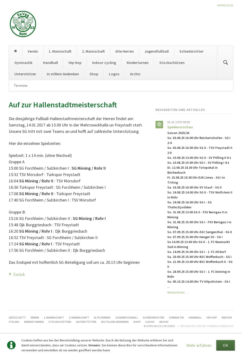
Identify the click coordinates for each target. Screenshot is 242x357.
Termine (20, 85)
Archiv (135, 73)
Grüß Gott (15, 51)
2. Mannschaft (93, 51)
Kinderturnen (138, 62)
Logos (114, 73)
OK (225, 345)
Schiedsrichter (191, 51)
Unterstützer (25, 73)
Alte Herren (124, 51)
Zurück (19, 274)
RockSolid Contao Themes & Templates (206, 326)
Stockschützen (172, 62)
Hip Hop (75, 62)
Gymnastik (23, 62)
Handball (50, 62)
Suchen (225, 63)
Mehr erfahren (199, 345)
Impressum (225, 5)
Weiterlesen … (177, 292)
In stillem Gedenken (63, 73)
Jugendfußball (156, 51)
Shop (94, 73)
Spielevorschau (180, 127)
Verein (33, 51)
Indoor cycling (104, 62)
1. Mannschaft (60, 51)
